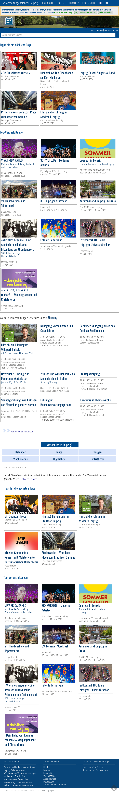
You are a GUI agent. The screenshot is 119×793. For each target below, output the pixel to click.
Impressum (34, 790)
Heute (17, 767)
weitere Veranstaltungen (18, 431)
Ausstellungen (31, 774)
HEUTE (72, 3)
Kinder (27, 785)
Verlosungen (7, 782)
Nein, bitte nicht (105, 12)
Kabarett (8, 785)
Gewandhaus (23, 779)
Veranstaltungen (9, 467)
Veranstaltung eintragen (54, 784)
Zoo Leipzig (15, 785)
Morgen (13, 782)
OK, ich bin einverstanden (85, 12)
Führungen (22, 771)
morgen (100, 30)
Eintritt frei (20, 776)
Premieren (22, 785)
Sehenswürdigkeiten (10, 779)
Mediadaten (11, 790)
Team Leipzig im (47, 790)
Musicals (25, 767)
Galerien (15, 770)
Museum (21, 773)
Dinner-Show (21, 782)
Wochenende (10, 773)
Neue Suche (21, 467)
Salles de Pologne (29, 479)
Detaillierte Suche (111, 30)
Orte (61, 3)
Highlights (89, 3)
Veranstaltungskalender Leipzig (20, 3)
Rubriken (47, 3)
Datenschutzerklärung (63, 12)
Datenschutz (23, 790)
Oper (31, 785)
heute (93, 30)
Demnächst (9, 767)
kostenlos (47, 773)
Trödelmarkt (9, 776)
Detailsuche (48, 781)
